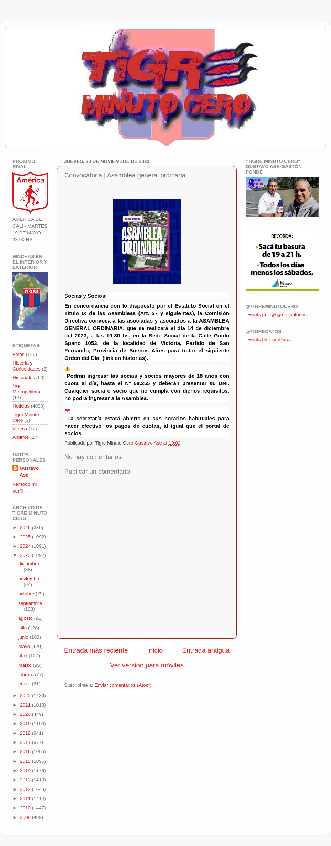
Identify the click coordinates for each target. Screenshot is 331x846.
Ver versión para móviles (147, 665)
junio (24, 637)
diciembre (28, 563)
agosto (26, 618)
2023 (26, 555)
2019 (26, 723)
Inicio (155, 650)
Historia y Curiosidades (26, 365)
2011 (26, 798)
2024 (26, 546)
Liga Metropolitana (27, 388)
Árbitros (20, 437)
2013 (26, 779)
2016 (26, 751)
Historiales (23, 377)
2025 (26, 536)
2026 (26, 527)
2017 (26, 742)
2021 (26, 705)
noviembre (29, 578)
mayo (24, 646)
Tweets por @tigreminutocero (277, 314)
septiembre (30, 603)
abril (23, 655)
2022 (26, 695)
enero (25, 683)
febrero (26, 674)
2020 (26, 714)
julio (23, 627)
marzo (25, 665)
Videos (19, 428)
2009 (26, 817)
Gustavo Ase (29, 471)
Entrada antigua (206, 650)
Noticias (21, 406)
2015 (26, 761)
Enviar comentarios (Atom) (123, 685)
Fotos (18, 354)
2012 (26, 789)
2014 (26, 770)
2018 (26, 733)
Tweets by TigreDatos (269, 339)
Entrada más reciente (96, 650)
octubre (27, 593)
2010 (26, 807)
